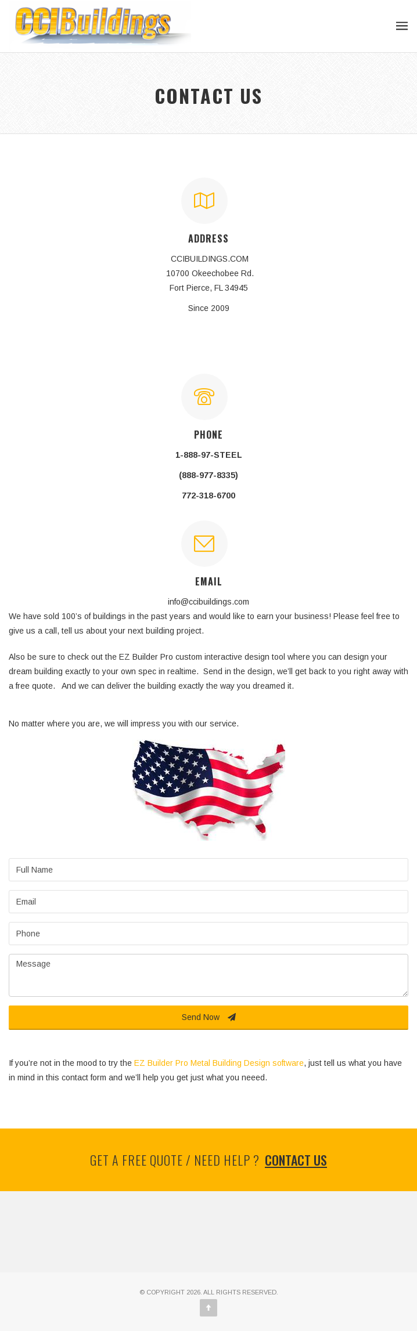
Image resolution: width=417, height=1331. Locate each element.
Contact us (296, 1160)
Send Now (209, 1017)
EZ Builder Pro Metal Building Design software (219, 1063)
